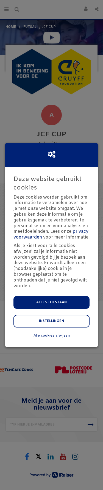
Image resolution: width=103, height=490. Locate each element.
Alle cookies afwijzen (52, 335)
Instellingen (51, 321)
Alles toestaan (51, 302)
